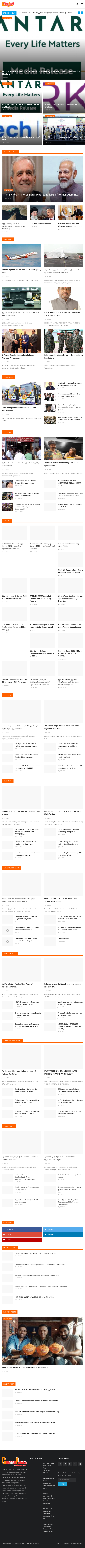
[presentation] (75, 1320)
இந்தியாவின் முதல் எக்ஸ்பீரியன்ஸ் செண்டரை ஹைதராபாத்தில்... (20, 313)
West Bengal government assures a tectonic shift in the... (70, 1003)
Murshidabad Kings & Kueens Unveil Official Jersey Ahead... (42, 626)
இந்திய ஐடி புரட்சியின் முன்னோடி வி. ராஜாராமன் (27, 1188)
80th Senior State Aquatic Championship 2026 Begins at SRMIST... (42, 653)
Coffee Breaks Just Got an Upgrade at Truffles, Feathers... (70, 1101)
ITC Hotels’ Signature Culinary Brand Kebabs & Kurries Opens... (69, 1090)
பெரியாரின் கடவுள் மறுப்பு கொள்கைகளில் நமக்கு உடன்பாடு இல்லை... (69, 407)
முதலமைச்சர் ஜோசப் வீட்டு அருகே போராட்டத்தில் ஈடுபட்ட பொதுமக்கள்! (27, 506)
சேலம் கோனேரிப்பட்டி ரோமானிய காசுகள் (70, 1176)
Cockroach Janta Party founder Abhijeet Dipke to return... (26, 756)
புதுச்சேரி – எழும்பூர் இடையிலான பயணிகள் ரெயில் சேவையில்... (20, 1158)
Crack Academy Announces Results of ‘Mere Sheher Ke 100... (28, 1014)
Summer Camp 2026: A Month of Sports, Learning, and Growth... (70, 653)
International (10, 151)
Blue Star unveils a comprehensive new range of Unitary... (27, 854)
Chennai (7, 432)
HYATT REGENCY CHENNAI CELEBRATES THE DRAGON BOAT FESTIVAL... (69, 483)
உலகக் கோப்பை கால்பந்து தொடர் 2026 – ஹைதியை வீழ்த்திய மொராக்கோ (12, 546)
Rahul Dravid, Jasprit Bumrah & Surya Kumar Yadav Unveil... (26, 1367)
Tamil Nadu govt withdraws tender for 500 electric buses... (19, 409)
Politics (7, 695)
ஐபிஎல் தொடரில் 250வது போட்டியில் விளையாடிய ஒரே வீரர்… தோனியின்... (42, 1286)
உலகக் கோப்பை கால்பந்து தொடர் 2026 (68, 545)
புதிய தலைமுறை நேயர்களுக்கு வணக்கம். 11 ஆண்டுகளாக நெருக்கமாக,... (41, 1264)
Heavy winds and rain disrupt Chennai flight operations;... (25, 482)
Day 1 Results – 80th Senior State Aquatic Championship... (70, 626)
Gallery (66, 1543)
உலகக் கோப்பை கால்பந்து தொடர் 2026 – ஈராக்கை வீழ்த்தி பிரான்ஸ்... (42, 546)
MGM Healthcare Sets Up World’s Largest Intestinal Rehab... (69, 1112)
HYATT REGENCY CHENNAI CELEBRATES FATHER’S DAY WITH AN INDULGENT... (60, 1072)
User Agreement (76, 1543)
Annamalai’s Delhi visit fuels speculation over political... (68, 745)
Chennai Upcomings (12, 1040)
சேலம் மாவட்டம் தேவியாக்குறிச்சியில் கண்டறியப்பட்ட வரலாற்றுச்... (25, 1177)
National (8, 239)
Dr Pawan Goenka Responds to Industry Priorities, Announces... (18, 356)
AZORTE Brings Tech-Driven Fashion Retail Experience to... (68, 843)
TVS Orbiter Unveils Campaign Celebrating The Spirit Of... (68, 830)
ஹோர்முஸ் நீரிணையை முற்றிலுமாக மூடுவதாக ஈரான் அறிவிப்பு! (14, 226)
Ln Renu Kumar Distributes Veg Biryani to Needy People (26, 918)
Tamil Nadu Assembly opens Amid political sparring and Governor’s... (70, 418)
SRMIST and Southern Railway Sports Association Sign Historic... (70, 598)
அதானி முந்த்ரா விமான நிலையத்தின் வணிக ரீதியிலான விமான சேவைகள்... (62, 271)
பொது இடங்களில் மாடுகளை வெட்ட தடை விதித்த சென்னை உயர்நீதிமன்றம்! (68, 1202)
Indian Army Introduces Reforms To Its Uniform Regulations (63, 356)
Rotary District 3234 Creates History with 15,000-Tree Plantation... (60, 899)
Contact (59, 1543)
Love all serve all (11, 868)
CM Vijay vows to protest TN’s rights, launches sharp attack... (26, 745)
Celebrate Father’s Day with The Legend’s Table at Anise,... (21, 812)
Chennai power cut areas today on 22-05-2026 (70, 505)
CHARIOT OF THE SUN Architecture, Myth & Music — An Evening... (27, 1112)
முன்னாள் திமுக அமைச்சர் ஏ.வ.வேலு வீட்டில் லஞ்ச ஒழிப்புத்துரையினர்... (20, 727)
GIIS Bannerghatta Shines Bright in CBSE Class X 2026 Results (70, 929)
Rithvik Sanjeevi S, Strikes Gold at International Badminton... (14, 597)
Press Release (9, 953)
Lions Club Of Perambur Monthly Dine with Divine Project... (26, 940)
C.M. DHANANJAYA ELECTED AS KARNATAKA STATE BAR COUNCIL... (62, 313)
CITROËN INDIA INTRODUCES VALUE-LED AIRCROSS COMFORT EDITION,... (69, 1026)
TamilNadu (8, 377)
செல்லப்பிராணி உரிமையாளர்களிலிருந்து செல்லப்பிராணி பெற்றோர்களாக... (18, 899)
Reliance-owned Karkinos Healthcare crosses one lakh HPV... (62, 985)
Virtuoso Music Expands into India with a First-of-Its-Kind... (70, 1014)
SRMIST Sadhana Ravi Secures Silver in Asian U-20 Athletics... (14, 681)
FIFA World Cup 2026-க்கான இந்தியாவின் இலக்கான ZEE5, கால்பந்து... (14, 627)
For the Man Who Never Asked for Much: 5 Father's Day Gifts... (19, 1072)
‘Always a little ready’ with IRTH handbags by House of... (26, 843)
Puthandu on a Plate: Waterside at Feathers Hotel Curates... (27, 1101)
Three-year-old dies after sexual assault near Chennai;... (27, 494)
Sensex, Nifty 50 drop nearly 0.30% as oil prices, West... (70, 854)
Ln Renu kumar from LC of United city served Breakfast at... (27, 929)
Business (7, 781)
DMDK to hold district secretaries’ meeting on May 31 (70, 756)
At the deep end (63, 938)
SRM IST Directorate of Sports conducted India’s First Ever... (70, 571)
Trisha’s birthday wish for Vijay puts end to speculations (61, 464)
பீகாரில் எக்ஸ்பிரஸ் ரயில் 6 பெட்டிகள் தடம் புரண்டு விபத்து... (36, 1253)
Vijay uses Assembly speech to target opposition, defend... (69, 395)
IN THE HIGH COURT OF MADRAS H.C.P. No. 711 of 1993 (34, 1297)
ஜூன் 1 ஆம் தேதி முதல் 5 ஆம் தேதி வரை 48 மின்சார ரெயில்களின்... (70, 494)
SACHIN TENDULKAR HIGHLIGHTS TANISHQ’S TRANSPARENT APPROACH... (27, 831)
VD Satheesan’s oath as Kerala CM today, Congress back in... (70, 767)
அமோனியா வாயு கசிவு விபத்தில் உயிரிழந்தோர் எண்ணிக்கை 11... (21, 464)
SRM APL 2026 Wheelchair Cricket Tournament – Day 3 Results (41, 598)
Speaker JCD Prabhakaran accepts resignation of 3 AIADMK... (27, 767)
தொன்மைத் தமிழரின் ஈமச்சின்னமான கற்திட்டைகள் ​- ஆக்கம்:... (59, 1158)
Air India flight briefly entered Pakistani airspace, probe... (21, 271)
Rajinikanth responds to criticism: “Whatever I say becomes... (70, 384)
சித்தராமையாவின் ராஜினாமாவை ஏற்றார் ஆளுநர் (27, 1201)
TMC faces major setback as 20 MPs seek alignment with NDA (61, 727)
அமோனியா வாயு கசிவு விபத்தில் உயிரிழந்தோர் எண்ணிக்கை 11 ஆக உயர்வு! (45, 13)
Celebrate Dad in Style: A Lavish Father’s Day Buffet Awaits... (26, 1090)
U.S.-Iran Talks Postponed (40, 224)
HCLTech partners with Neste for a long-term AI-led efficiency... (27, 1003)
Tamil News (9, 1126)
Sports (7, 521)
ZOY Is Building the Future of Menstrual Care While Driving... (62, 812)
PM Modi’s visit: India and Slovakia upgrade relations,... (70, 225)
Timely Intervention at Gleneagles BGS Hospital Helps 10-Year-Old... (27, 1025)
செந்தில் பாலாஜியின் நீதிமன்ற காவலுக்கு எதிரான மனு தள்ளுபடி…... (38, 1275)
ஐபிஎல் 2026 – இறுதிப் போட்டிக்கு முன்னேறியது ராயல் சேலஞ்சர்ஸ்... (68, 682)
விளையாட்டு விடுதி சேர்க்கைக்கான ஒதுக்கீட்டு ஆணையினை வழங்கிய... (40, 682)
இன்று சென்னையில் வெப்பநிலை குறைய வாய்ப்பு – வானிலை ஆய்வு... (69, 1189)
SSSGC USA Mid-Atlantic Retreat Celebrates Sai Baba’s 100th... (69, 918)
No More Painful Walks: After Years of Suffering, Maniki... (17, 985)
